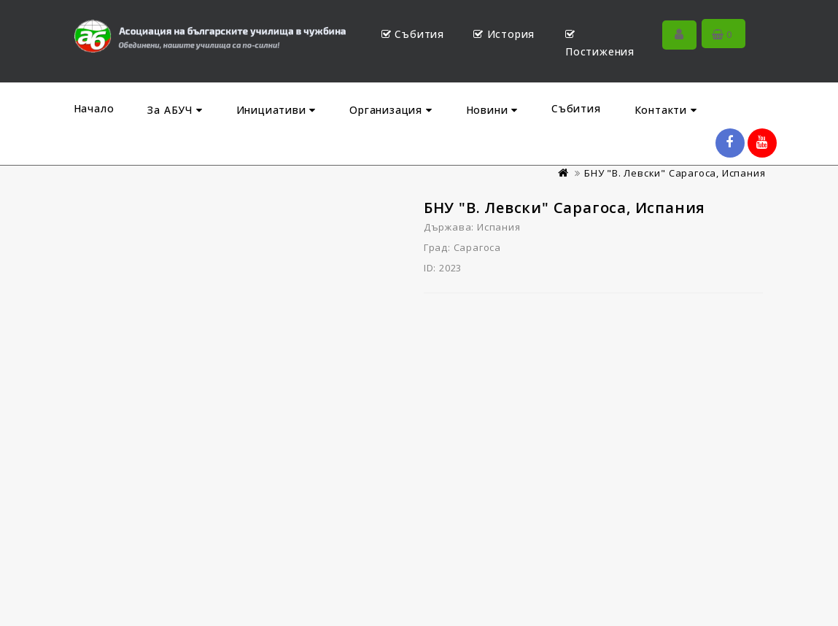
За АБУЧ (174, 110)
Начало (94, 108)
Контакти (666, 110)
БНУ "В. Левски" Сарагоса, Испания (674, 172)
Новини (492, 110)
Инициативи (276, 110)
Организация (390, 110)
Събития (576, 108)
